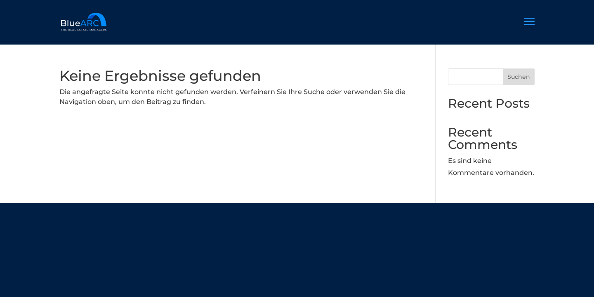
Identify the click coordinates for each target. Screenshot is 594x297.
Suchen (518, 76)
